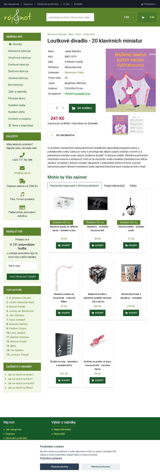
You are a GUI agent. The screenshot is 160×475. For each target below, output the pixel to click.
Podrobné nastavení (51, 458)
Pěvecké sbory (16, 98)
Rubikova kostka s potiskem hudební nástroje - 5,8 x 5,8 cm (97, 298)
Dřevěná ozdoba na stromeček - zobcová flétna (64, 298)
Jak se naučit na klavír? (20, 378)
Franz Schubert (17, 319)
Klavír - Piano (75, 34)
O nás (66, 4)
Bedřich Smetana (19, 337)
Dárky (133, 185)
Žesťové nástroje (18, 71)
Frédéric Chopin (17, 328)
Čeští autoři (89, 34)
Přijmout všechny (59, 466)
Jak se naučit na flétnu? (20, 387)
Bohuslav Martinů (18, 324)
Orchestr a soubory (19, 118)
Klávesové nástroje (19, 51)
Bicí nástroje (15, 84)
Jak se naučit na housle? (21, 383)
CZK (129, 17)
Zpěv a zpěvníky (17, 91)
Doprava (28, 4)
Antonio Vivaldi (18, 341)
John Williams (16, 315)
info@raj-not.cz (22, 173)
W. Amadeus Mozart (20, 297)
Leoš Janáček (17, 332)
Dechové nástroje (18, 64)
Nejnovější (59, 433)
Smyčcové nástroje (19, 57)
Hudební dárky (16, 111)
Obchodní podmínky (48, 4)
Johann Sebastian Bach (21, 302)
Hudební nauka (16, 105)
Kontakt (78, 4)
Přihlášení (149, 4)
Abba (13, 345)
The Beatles (16, 350)
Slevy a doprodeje (21, 125)
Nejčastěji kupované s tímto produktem (74, 185)
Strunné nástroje (18, 78)
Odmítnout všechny (100, 466)
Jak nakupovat (11, 4)
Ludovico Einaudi (19, 354)
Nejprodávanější (114, 185)
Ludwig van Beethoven (21, 311)
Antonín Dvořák (17, 306)
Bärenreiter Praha (74, 72)
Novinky (15, 44)
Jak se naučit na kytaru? (21, 374)
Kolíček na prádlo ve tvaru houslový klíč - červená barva (97, 365)
